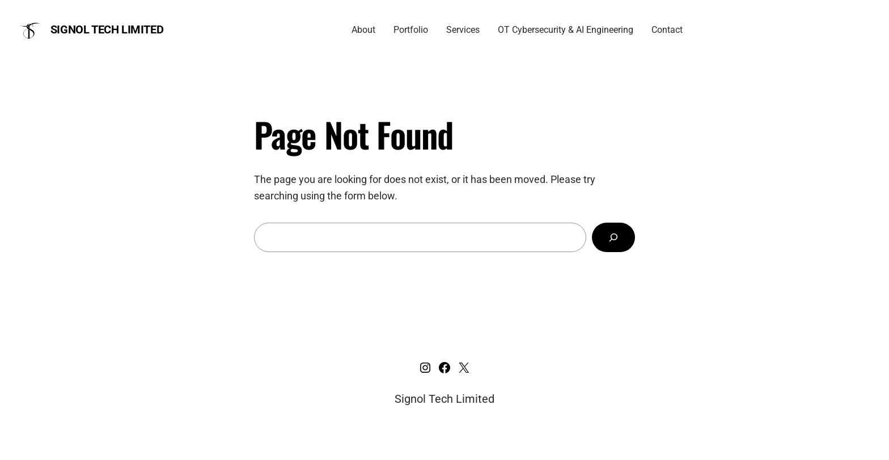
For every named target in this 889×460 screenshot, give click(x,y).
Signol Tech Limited (106, 29)
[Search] (613, 237)
